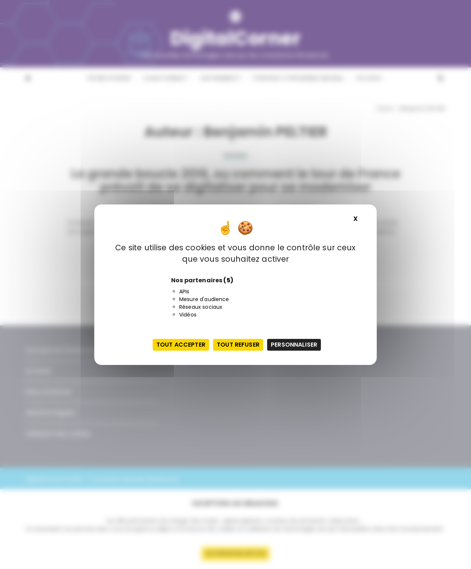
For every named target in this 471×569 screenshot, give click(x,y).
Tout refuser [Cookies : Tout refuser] (238, 344)
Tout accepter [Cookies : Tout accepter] (180, 344)
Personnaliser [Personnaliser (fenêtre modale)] (294, 344)
